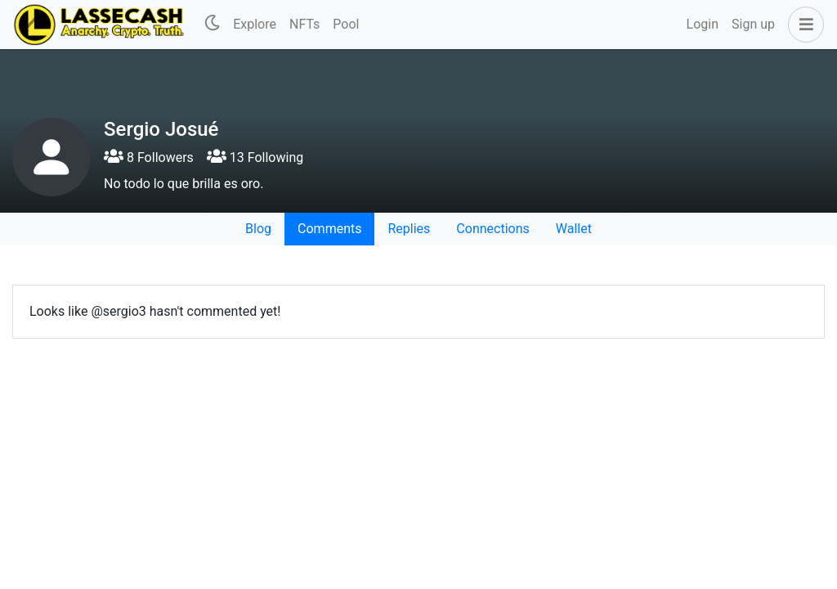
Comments (329, 228)
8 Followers (149, 157)
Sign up (753, 24)
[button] (802, 25)
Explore (254, 24)
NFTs (304, 24)
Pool (346, 24)
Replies (408, 228)
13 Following (255, 157)
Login (702, 24)
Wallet (574, 228)
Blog (258, 228)
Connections (492, 228)
